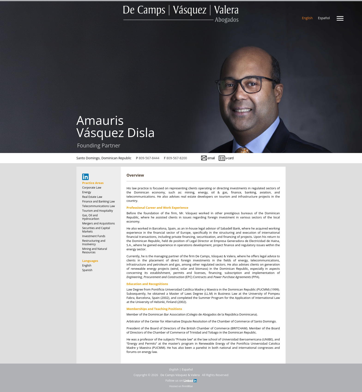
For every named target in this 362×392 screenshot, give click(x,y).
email (211, 158)
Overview (135, 175)
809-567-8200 (176, 158)
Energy (86, 192)
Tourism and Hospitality (97, 211)
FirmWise (187, 386)
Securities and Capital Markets (96, 229)
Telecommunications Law (98, 206)
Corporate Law (91, 188)
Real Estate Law (92, 197)
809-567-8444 (149, 158)
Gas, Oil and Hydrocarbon (90, 217)
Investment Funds (93, 236)
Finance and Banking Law (98, 201)
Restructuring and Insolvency (93, 242)
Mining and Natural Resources (94, 250)
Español (324, 18)
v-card (229, 158)
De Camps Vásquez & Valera (180, 375)
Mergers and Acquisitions (98, 223)
